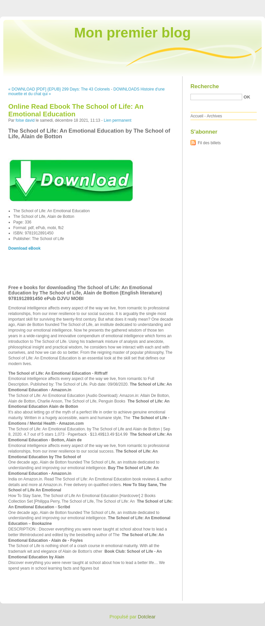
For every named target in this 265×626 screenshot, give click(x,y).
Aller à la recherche (246, 4)
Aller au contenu (183, 4)
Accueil (196, 116)
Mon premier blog (132, 32)
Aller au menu (213, 4)
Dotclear (147, 616)
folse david (25, 120)
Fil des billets (209, 143)
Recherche (204, 86)
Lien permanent (117, 120)
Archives (214, 116)
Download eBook (24, 248)
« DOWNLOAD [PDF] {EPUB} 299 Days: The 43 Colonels (59, 89)
